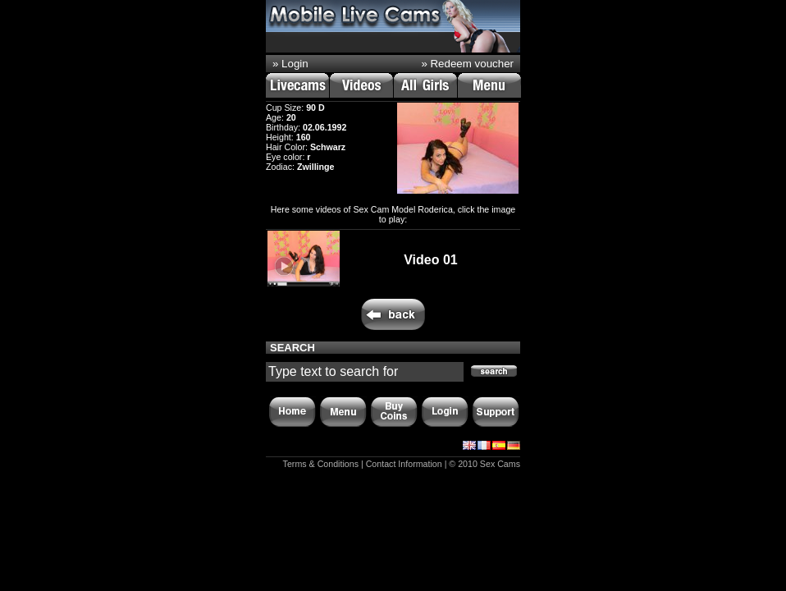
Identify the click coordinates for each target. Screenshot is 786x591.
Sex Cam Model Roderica (402, 209)
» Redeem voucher (467, 63)
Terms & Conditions (321, 464)
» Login (290, 63)
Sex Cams (500, 464)
